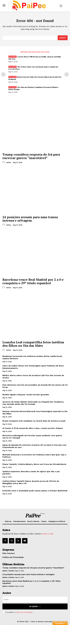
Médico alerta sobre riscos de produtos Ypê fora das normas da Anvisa (33, 376)
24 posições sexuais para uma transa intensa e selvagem (30, 219)
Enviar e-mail (47, 533)
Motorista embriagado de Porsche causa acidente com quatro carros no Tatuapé (32, 436)
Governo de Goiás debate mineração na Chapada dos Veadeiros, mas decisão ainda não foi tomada (33, 403)
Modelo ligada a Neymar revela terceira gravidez (25, 394)
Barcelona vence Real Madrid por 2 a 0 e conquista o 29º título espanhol (33, 281)
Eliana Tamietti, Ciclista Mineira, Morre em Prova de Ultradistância (34, 464)
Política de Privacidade (23, 612)
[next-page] (66, 74)
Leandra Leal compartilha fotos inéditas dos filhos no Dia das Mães (33, 344)
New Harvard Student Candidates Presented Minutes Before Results (33, 88)
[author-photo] (4, 162)
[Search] (63, 37)
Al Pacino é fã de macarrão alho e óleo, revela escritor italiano (32, 428)
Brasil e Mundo (8, 571)
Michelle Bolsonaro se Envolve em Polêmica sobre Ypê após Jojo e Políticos (34, 456)
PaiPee (8, 162)
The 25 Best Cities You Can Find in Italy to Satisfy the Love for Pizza (33, 68)
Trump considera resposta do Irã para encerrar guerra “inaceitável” (31, 156)
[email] (35, 599)
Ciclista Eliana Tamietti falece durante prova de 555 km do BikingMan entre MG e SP (30, 482)
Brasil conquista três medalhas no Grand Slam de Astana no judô (33, 421)
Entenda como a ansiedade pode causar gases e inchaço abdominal (34, 490)
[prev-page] (3, 74)
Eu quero (35, 606)
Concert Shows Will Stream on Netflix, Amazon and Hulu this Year (34, 58)
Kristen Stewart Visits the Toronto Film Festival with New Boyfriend (34, 78)
